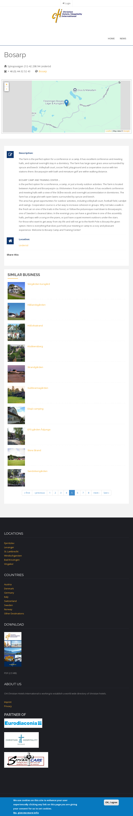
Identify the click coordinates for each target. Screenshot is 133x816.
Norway (8, 609)
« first (27, 492)
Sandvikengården (37, 471)
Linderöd (23, 245)
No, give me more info (26, 812)
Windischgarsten (13, 555)
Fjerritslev (9, 543)
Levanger (9, 547)
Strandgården (35, 367)
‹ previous (39, 492)
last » (106, 492)
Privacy (8, 706)
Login (67, 3)
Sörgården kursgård (39, 284)
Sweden (8, 605)
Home (111, 38)
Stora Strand (34, 450)
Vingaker (9, 563)
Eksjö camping (35, 408)
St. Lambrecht (11, 551)
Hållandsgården (37, 305)
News (123, 38)
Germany (9, 592)
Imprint (7, 702)
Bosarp (43, 71)
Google (126, 131)
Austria (8, 584)
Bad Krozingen (12, 559)
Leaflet (108, 131)
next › (96, 492)
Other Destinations (14, 613)
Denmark (9, 588)
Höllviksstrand (35, 325)
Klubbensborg (35, 346)
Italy (6, 596)
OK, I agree (111, 802)
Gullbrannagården (38, 388)
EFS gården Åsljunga (39, 429)
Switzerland (10, 601)
